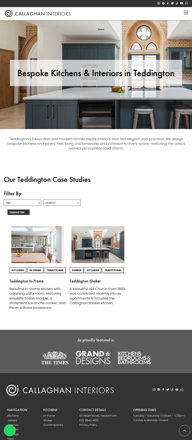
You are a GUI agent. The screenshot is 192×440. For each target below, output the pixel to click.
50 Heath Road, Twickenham (98, 416)
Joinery (12, 420)
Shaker (76, 270)
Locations (50, 202)
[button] (10, 430)
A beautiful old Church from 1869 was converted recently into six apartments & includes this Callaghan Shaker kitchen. (97, 295)
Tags (8, 202)
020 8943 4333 (88, 420)
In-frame (35, 270)
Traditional (55, 270)
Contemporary (53, 425)
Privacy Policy (88, 425)
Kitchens (18, 270)
